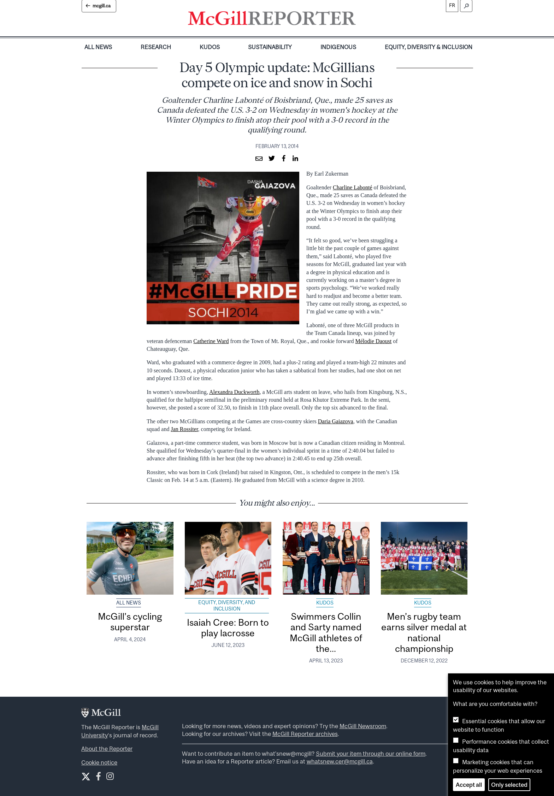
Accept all (469, 784)
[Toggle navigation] (361, 20)
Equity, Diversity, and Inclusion (226, 606)
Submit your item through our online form (370, 753)
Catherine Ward (211, 341)
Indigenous (338, 47)
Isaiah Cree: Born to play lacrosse (228, 627)
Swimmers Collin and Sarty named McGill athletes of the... (326, 632)
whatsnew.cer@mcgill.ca (340, 761)
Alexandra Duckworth (234, 392)
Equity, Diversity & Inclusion (428, 47)
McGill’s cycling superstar (130, 621)
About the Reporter (106, 748)
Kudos (210, 47)
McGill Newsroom (363, 726)
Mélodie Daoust (373, 341)
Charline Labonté (352, 187)
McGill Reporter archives (305, 733)
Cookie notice (99, 762)
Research (156, 47)
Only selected (509, 784)
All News (98, 47)
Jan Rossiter (184, 429)
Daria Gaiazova (335, 421)
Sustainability (270, 47)
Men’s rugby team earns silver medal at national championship (424, 632)
